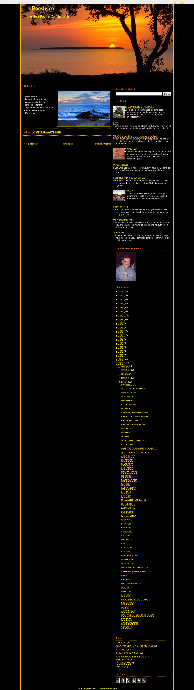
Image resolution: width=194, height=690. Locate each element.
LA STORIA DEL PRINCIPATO (135, 599)
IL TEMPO (126, 492)
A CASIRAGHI (128, 611)
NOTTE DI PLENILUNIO (133, 388)
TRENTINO (126, 627)
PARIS (124, 575)
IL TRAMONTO (128, 516)
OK (182, 2)
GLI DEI (125, 436)
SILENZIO (126, 527)
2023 (120, 303)
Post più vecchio (103, 144)
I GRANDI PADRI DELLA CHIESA (129, 178)
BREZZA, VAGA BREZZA (133, 424)
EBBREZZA (127, 619)
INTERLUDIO (122, 659)
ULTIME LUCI (127, 563)
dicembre (125, 366)
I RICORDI (126, 476)
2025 (120, 295)
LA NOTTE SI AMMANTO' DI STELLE (139, 448)
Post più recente (31, 144)
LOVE (116, 123)
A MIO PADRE (128, 456)
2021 (120, 311)
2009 (120, 359)
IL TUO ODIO (127, 444)
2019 (120, 319)
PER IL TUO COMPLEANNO (135, 416)
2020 (120, 315)
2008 (120, 363)
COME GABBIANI (129, 623)
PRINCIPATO (127, 603)
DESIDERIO (127, 400)
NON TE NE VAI (129, 472)
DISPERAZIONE (129, 480)
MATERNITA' (127, 428)
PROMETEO (130, 149)
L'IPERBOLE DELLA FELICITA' (136, 571)
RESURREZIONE (129, 420)
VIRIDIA (120, 666)
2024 (120, 299)
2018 (120, 323)
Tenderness (118, 232)
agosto (124, 382)
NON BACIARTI (129, 396)
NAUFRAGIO (127, 559)
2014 (120, 339)
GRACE (125, 607)
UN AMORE (127, 460)
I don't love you (120, 207)
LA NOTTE (126, 591)
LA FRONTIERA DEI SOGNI (134, 412)
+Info (173, 2)
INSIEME (125, 408)
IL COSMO (121, 649)
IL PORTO (126, 595)
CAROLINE (126, 532)
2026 (120, 291)
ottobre (124, 374)
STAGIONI (29, 86)
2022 (120, 307)
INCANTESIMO (128, 385)
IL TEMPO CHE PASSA (127, 653)
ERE (123, 543)
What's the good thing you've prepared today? (135, 136)
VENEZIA (129, 191)
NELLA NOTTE (128, 392)
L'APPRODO (127, 547)
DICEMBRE (127, 539)
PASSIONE (126, 520)
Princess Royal (120, 165)
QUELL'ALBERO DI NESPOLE (139, 107)
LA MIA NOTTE (128, 488)
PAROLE (125, 484)
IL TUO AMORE (128, 404)
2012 (120, 347)
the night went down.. (123, 220)
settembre (126, 378)
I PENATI (125, 432)
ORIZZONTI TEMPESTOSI (134, 440)
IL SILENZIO (127, 468)
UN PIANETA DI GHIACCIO (134, 567)
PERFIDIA (126, 496)
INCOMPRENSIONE (131, 583)
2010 (120, 355)
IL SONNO (126, 551)
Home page (67, 144)
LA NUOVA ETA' (124, 663)
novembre (126, 370)
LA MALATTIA (128, 508)
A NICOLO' (121, 642)
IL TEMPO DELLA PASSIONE (46, 132)
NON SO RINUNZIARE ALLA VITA (137, 615)
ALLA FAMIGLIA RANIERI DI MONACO (135, 646)
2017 (120, 327)
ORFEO (125, 587)
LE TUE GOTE (128, 504)
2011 (120, 351)
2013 (120, 343)
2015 (120, 335)
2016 (120, 331)
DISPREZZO (127, 464)
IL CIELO (125, 535)
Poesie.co (43, 8)
